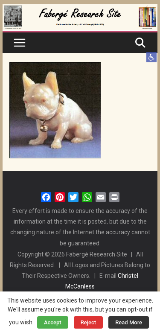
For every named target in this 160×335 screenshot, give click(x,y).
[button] (151, 57)
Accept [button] (52, 322)
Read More (128, 322)
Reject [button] (88, 322)
